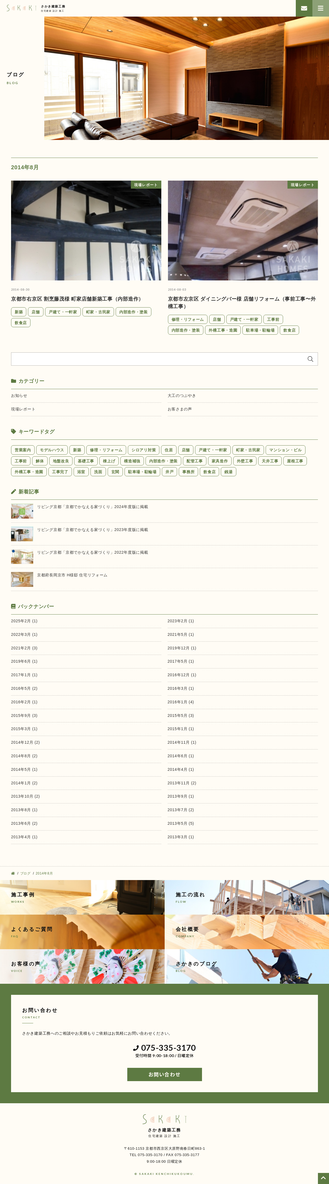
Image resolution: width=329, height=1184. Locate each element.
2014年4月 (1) (181, 769)
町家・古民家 (98, 312)
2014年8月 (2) (24, 756)
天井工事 (270, 461)
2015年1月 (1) (181, 729)
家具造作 (220, 461)
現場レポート (23, 409)
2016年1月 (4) (181, 702)
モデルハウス (52, 450)
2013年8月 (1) (24, 810)
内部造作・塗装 (133, 312)
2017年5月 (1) (181, 661)
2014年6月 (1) (181, 756)
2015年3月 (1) (24, 729)
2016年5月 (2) (24, 688)
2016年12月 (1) (182, 675)
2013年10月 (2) (25, 796)
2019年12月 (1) (182, 648)
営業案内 (23, 450)
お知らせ (19, 395)
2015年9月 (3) (24, 715)
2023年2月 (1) (181, 621)
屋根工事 (295, 461)
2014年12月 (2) (25, 742)
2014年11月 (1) (182, 742)
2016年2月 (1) (24, 702)
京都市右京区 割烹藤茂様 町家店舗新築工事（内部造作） (77, 299)
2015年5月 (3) (181, 715)
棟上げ (109, 461)
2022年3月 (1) (24, 634)
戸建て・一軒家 (63, 312)
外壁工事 (245, 461)
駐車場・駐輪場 (260, 330)
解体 (40, 461)
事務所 (188, 472)
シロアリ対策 (143, 450)
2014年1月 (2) (24, 783)
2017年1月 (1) (24, 675)
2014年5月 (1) (24, 769)
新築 (19, 312)
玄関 (115, 472)
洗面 (98, 472)
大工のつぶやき (182, 395)
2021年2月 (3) (24, 648)
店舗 (36, 312)
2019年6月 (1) (24, 661)
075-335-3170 (164, 1048)
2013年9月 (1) (181, 796)
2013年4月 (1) (24, 837)
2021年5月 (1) (181, 634)
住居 (169, 450)
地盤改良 (61, 461)
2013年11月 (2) (182, 783)
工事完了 (60, 472)
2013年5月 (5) (181, 823)
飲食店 (21, 323)
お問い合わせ (164, 1074)
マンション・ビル (285, 450)
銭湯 (228, 472)
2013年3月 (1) (181, 837)
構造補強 (132, 461)
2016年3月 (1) (181, 688)
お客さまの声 (180, 409)
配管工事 (194, 461)
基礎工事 (86, 461)
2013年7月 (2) (181, 810)
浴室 (81, 472)
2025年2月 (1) (24, 621)
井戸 (169, 472)
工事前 (273, 319)
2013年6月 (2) (24, 823)
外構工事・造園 (223, 330)
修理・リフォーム (188, 319)
